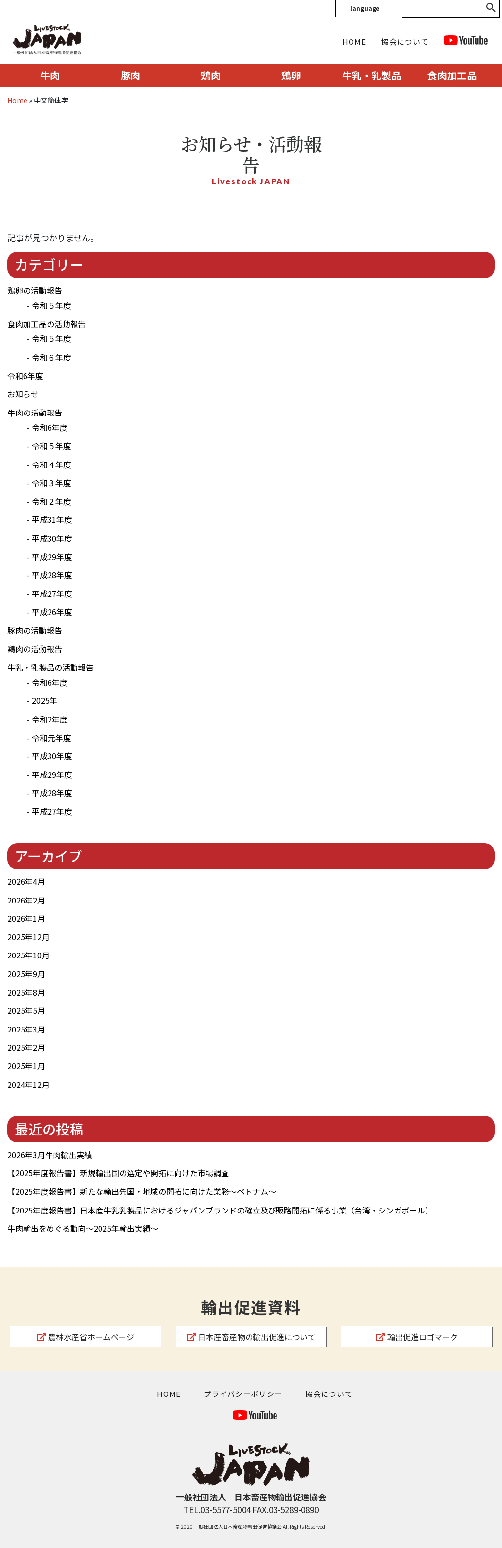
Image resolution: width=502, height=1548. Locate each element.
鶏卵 (291, 75)
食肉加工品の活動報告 (46, 324)
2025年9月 (26, 974)
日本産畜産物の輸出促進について (251, 1336)
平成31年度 (52, 519)
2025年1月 (26, 1066)
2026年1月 (26, 918)
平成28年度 (52, 575)
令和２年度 (51, 501)
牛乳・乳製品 (371, 75)
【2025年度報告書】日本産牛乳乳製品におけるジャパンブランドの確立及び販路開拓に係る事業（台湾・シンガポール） (220, 1210)
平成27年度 (52, 593)
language (365, 8)
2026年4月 (26, 881)
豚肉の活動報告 (34, 630)
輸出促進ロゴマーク (417, 1336)
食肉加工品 (452, 75)
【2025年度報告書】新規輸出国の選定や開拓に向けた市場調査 (118, 1173)
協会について (404, 41)
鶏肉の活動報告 (34, 649)
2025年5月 (26, 1010)
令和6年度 (25, 376)
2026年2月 (26, 900)
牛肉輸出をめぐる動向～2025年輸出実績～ (82, 1228)
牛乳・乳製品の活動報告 (50, 667)
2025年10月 (28, 955)
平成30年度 (52, 538)
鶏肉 (211, 75)
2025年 (44, 700)
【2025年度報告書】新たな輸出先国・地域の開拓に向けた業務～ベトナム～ (141, 1191)
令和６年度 (51, 357)
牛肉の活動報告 (34, 412)
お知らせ (23, 394)
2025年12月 (28, 937)
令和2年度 (50, 719)
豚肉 (130, 75)
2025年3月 (26, 1029)
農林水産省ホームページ (85, 1336)
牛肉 (50, 75)
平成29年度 (52, 557)
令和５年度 (51, 305)
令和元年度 (51, 738)
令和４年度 (51, 464)
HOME (354, 41)
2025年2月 (26, 1047)
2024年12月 (28, 1084)
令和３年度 (51, 483)
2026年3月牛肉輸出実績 (49, 1155)
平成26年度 (52, 612)
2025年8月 (26, 992)
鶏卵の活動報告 (34, 290)
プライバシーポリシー (243, 1394)
